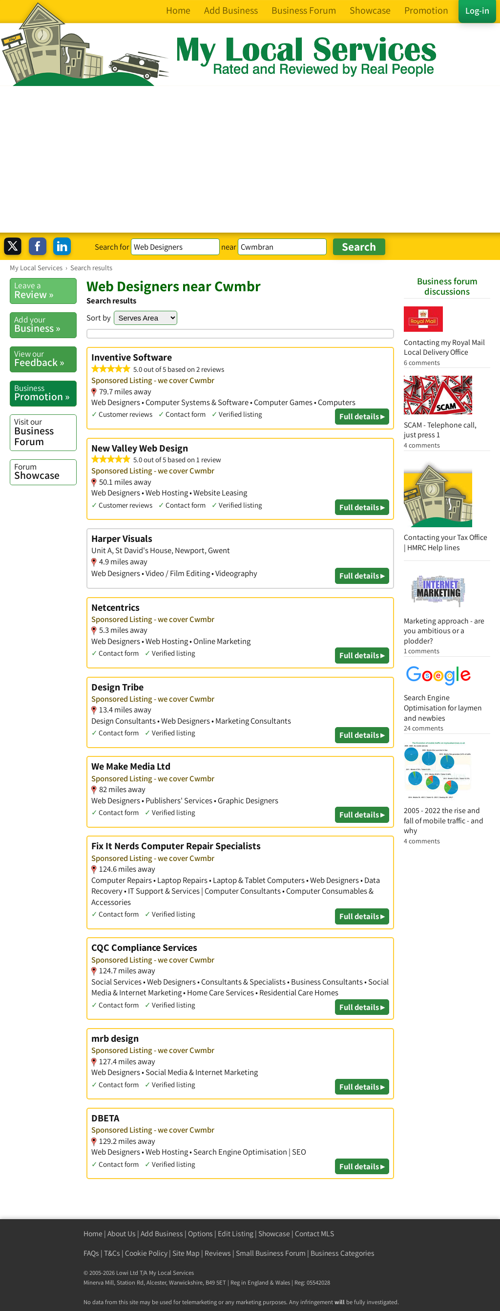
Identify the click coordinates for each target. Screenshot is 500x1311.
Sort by (98, 317)
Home (93, 1233)
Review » (45, 290)
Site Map (186, 1253)
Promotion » (45, 393)
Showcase (45, 471)
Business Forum (45, 432)
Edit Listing (235, 1233)
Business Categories (343, 1253)
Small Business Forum (271, 1253)
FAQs (91, 1253)
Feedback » (45, 358)
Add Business (162, 1233)
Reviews (218, 1253)
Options (200, 1233)
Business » (45, 324)
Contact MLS (314, 1233)
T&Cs (112, 1253)
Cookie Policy (146, 1253)
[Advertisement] (250, 159)
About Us (121, 1233)
